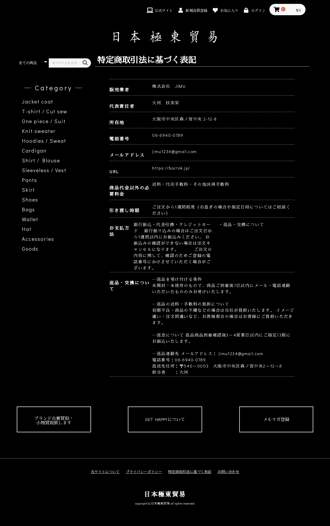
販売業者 (119, 90)
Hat (27, 229)
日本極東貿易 (165, 494)
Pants (29, 180)
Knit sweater (39, 130)
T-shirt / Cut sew (44, 111)
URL (114, 171)
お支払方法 (119, 231)
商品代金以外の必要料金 (129, 191)
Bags (28, 209)
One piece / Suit (44, 121)
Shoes (30, 199)
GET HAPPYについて (165, 419)
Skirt (28, 189)
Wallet (30, 219)
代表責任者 (122, 106)
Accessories (38, 238)
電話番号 (119, 139)
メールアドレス (127, 155)
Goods (30, 248)
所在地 (117, 122)
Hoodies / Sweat (44, 140)
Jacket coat (37, 101)
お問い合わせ (228, 471)
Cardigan (34, 150)
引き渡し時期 (124, 210)
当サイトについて (105, 471)
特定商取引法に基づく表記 (189, 471)
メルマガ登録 (276, 419)
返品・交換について (129, 286)
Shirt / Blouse (41, 160)
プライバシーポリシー (144, 471)
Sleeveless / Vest (44, 170)
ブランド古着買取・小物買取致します (53, 420)
